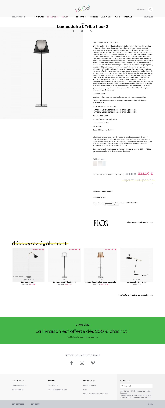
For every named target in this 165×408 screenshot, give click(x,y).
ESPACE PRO (35, 404)
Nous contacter (17, 390)
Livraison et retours (19, 386)
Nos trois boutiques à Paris (57, 390)
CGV (149, 397)
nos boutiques (113, 205)
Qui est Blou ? (53, 386)
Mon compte (141, 9)
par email (108, 203)
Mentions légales (89, 386)
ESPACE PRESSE (18, 404)
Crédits (150, 404)
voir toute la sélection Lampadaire (135, 295)
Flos (82, 23)
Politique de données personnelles (95, 394)
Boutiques (148, 17)
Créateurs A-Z (18, 17)
